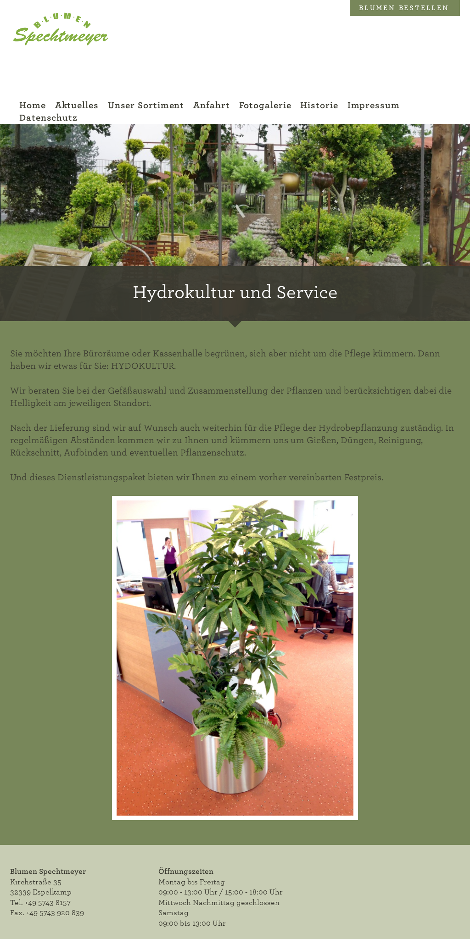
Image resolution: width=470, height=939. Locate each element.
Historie (319, 105)
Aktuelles (77, 105)
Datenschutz (48, 117)
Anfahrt (211, 105)
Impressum (373, 105)
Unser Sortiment (146, 105)
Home (32, 105)
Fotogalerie (265, 105)
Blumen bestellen (404, 7)
